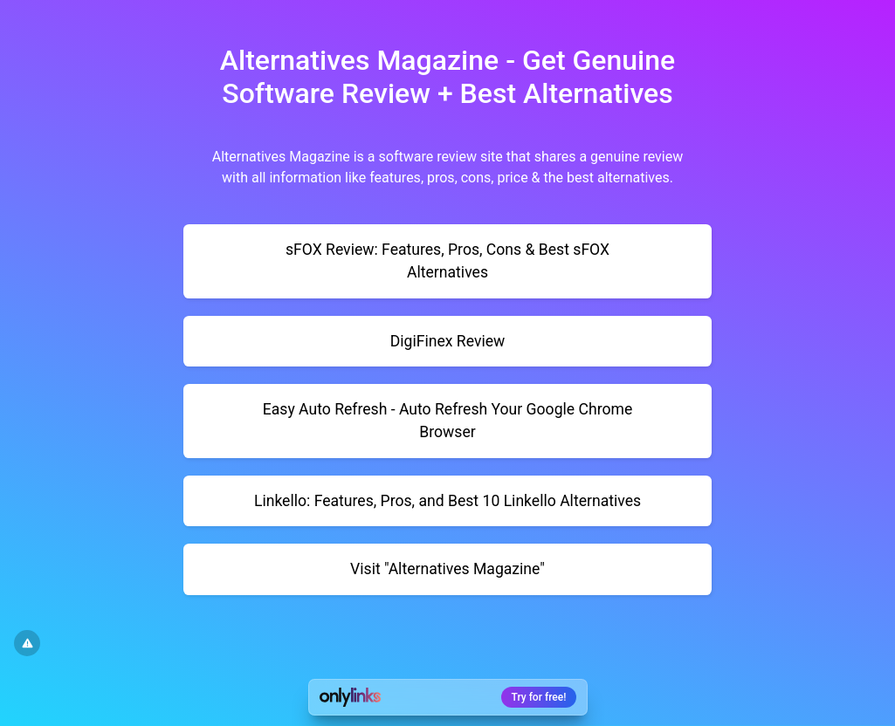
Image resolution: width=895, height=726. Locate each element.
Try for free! (539, 697)
